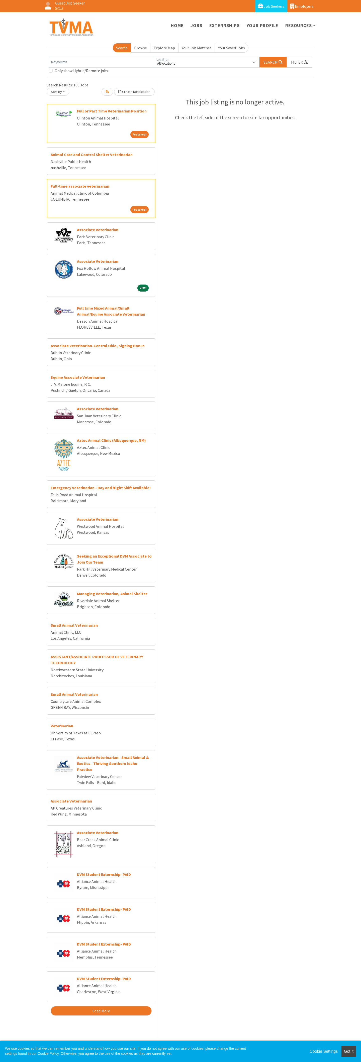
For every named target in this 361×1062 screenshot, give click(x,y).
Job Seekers (271, 6)
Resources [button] (298, 25)
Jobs (196, 25)
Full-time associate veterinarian (80, 186)
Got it (348, 1051)
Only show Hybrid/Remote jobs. (82, 70)
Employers (301, 6)
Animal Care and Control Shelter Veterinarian (92, 154)
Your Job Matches (197, 47)
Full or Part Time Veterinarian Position (112, 110)
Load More (101, 1010)
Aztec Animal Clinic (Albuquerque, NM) (111, 440)
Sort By (56, 91)
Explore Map (164, 47)
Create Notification (134, 91)
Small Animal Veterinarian (74, 625)
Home (177, 25)
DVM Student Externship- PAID (104, 874)
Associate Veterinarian (97, 229)
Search (122, 47)
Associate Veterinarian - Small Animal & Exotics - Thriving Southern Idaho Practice (113, 763)
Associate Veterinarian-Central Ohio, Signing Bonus (98, 345)
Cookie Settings (324, 1051)
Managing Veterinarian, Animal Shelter (112, 593)
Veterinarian (62, 725)
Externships (224, 25)
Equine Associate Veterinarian (78, 377)
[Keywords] (101, 62)
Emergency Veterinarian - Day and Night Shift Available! (101, 487)
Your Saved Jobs (231, 47)
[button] (299, 62)
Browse (140, 47)
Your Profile (263, 25)
